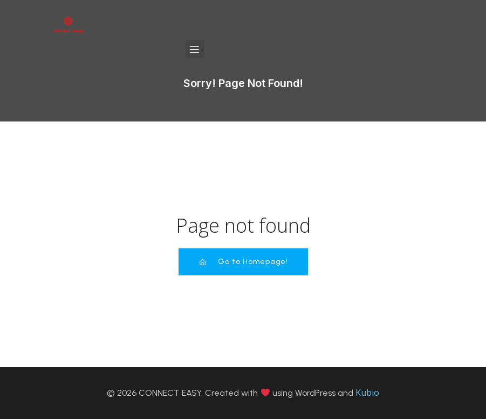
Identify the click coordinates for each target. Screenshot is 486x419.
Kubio (367, 392)
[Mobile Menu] (195, 49)
